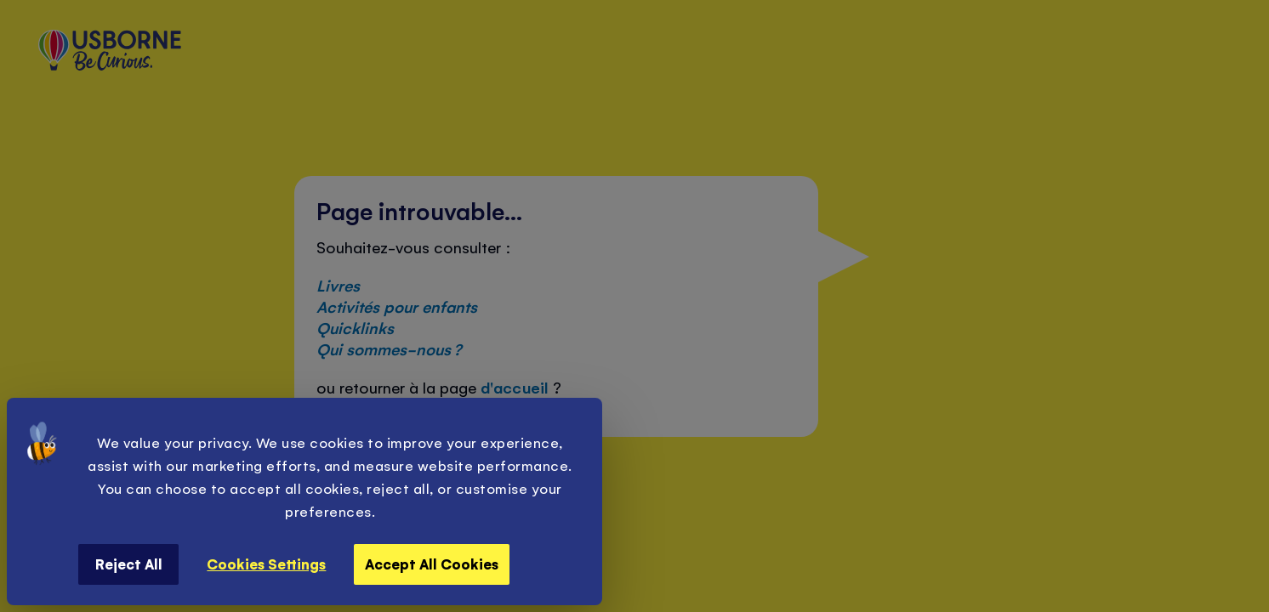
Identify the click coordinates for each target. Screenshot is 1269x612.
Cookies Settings (266, 563)
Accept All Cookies (431, 563)
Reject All (128, 563)
